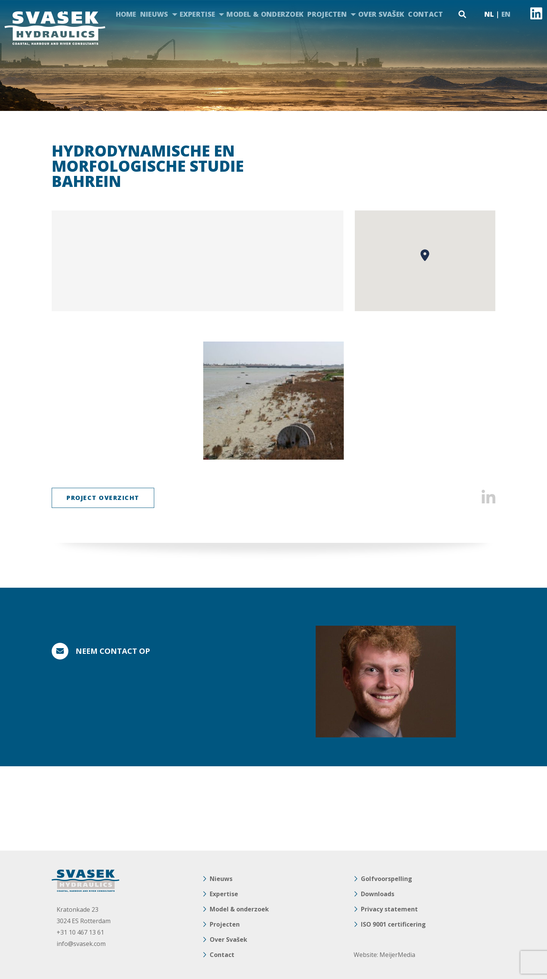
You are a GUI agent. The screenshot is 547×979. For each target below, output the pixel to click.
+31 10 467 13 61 (80, 932)
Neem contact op (113, 651)
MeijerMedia (397, 955)
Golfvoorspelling (386, 879)
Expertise (197, 14)
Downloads (377, 894)
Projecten (327, 14)
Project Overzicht (102, 497)
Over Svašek (381, 14)
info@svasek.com (81, 943)
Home (126, 14)
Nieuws (154, 14)
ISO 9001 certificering (393, 924)
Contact (425, 14)
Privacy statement (389, 909)
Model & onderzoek (265, 14)
